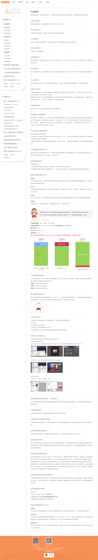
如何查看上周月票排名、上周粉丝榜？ (13, 120)
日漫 (27, 2)
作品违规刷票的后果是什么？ (11, 129)
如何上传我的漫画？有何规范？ (14, 132)
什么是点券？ (7, 27)
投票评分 (18, 83)
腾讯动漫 (5, 2)
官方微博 (35, 548)
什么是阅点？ (7, 40)
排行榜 (33, 2)
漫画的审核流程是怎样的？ (12, 140)
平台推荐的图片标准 (9, 107)
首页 (14, 2)
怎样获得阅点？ (8, 43)
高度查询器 (59, 225)
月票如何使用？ (8, 61)
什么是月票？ (7, 55)
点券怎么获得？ (8, 30)
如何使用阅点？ (8, 46)
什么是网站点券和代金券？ (12, 72)
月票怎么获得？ (8, 58)
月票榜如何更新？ (8, 123)
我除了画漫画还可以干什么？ (13, 151)
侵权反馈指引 (46, 548)
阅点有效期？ (7, 48)
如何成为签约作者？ (10, 136)
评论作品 (12, 83)
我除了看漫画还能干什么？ (12, 80)
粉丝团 (11, 86)
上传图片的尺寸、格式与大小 (11, 104)
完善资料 (6, 155)
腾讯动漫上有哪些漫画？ (12, 65)
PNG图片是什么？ (8, 110)
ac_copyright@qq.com (60, 548)
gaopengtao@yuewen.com (51, 496)
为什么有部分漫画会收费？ (12, 69)
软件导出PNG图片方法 (9, 113)
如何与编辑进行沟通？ (11, 147)
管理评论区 (6, 157)
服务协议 (40, 548)
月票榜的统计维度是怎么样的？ (11, 126)
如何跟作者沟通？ (9, 76)
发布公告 (12, 155)
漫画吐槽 (6, 86)
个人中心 (40, 2)
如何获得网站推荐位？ (11, 143)
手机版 (47, 2)
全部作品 (20, 2)
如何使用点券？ (8, 33)
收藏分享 (6, 83)
